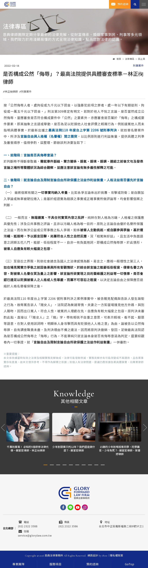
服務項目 (55, 564)
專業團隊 (18, 564)
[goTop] (129, 564)
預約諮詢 (92, 564)
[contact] (92, 564)
